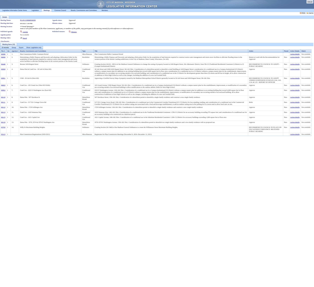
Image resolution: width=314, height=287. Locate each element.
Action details (295, 54)
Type (84, 51)
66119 (3, 122)
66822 (3, 85)
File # (3, 51)
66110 (3, 97)
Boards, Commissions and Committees (33, 51)
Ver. (8, 51)
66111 (3, 102)
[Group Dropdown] (13, 47)
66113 (3, 112)
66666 (3, 57)
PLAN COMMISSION (28, 20)
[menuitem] (5, 47)
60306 (3, 54)
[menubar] (21, 47)
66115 (3, 117)
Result (286, 51)
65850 (3, 69)
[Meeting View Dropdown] (34, 47)
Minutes (74, 32)
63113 (3, 134)
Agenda (25, 32)
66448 (3, 64)
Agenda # (15, 51)
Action (251, 51)
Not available (24, 35)
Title (96, 51)
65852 (3, 90)
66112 (3, 107)
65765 (3, 127)
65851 (3, 78)
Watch (25, 38)
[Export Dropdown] (21, 47)
